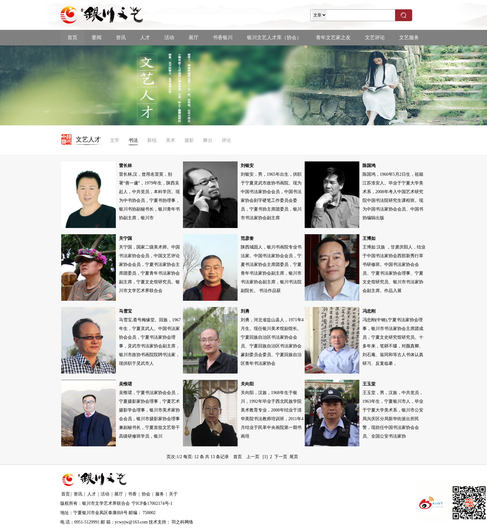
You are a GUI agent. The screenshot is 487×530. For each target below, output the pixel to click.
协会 (146, 494)
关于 (173, 494)
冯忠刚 (368, 311)
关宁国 (125, 238)
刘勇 (245, 311)
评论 (226, 140)
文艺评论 (375, 37)
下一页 (280, 456)
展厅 (193, 37)
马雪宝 (125, 311)
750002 (149, 512)
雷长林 (125, 165)
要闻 (97, 37)
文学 (114, 140)
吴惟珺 (125, 384)
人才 (145, 37)
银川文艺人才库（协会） (274, 37)
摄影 (189, 140)
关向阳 (247, 384)
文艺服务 (409, 37)
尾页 (293, 456)
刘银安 (247, 165)
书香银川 (223, 37)
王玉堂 (368, 384)
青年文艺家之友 (333, 37)
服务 (159, 494)
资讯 (121, 37)
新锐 (152, 140)
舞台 (207, 140)
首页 (72, 37)
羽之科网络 (182, 522)
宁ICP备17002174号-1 (152, 503)
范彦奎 (247, 238)
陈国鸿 (368, 165)
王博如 (368, 238)
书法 (133, 140)
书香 (132, 494)
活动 (169, 37)
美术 (170, 140)
